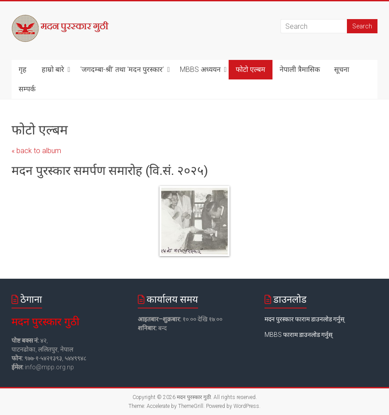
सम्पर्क (27, 89)
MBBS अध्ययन (200, 69)
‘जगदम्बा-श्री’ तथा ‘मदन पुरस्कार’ (122, 69)
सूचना (341, 69)
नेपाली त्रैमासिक (300, 69)
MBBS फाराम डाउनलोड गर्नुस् (298, 334)
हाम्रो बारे (53, 69)
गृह (23, 69)
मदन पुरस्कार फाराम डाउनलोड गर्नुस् (304, 319)
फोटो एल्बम (250, 69)
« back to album (36, 150)
